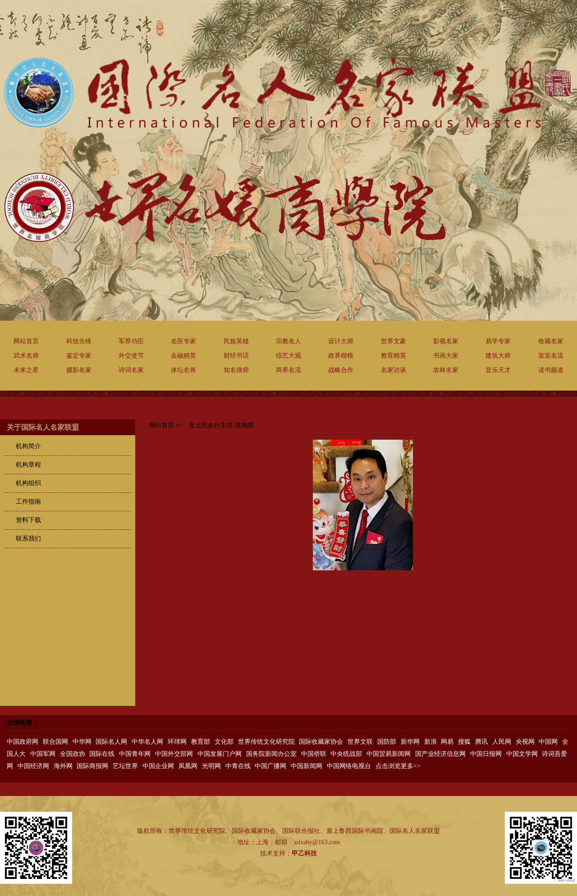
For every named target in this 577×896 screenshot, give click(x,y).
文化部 (224, 741)
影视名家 (445, 341)
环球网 (177, 741)
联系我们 (28, 538)
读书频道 (550, 370)
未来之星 (26, 370)
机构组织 (28, 483)
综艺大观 (288, 355)
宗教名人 (288, 341)
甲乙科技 (304, 853)
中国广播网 (270, 766)
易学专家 (498, 341)
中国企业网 (158, 766)
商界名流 (288, 370)
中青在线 (238, 766)
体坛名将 (183, 370)
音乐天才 (498, 370)
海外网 (63, 766)
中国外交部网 (174, 753)
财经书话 (236, 355)
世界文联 (360, 741)
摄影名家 (79, 370)
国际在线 (101, 753)
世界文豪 (393, 341)
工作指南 (28, 501)
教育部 (200, 741)
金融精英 (183, 355)
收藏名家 (550, 341)
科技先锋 (79, 341)
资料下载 (28, 520)
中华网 (82, 741)
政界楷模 (340, 355)
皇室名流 (550, 355)
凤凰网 (188, 766)
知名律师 (236, 370)
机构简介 (28, 446)
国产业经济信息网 (440, 753)
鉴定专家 (79, 355)
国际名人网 (111, 741)
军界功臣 (131, 341)
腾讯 (481, 741)
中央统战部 (346, 753)
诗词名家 (131, 370)
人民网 (501, 741)
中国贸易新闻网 (388, 753)
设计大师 (340, 341)
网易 (447, 741)
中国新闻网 (306, 766)
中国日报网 (486, 753)
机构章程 (28, 464)
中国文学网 (522, 753)
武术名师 (26, 355)
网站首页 (26, 341)
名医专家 (183, 341)
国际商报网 (92, 766)
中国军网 (42, 753)
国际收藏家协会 (321, 741)
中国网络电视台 (349, 766)
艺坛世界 (125, 766)
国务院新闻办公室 (271, 753)
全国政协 (72, 753)
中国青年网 (135, 753)
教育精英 (393, 355)
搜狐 (464, 741)
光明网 (211, 766)
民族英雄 (236, 341)
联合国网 (55, 741)
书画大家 (445, 355)
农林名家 (445, 370)
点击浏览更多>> (398, 766)
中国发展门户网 (219, 753)
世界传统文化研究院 (266, 741)
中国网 (548, 741)
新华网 (410, 741)
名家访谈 (393, 370)
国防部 (386, 741)
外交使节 (131, 355)
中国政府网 (22, 741)
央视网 (525, 741)
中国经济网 (33, 766)
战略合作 (340, 370)
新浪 (430, 741)
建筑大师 (498, 355)
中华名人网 (147, 741)
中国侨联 (313, 753)
